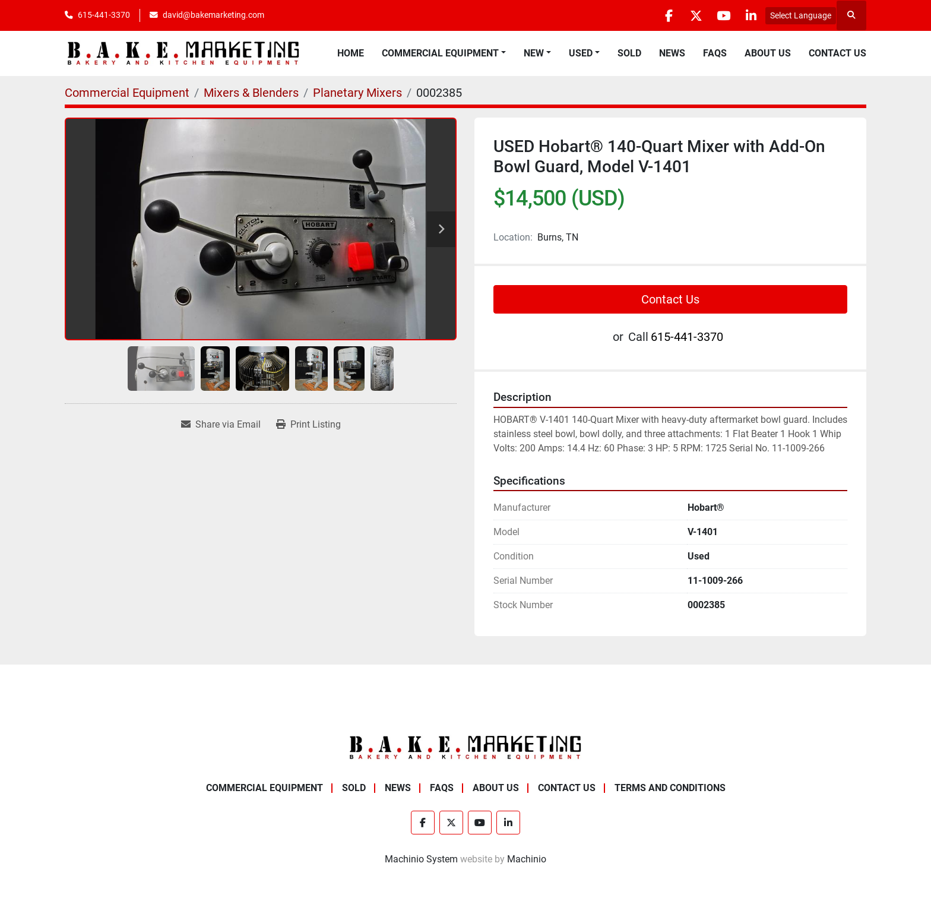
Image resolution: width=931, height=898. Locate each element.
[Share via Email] (220, 424)
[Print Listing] (308, 424)
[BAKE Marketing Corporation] (465, 747)
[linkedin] (750, 15)
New (534, 53)
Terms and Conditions (670, 787)
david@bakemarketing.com (213, 15)
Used (581, 53)
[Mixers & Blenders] (251, 93)
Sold (629, 53)
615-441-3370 (104, 15)
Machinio (526, 859)
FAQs (715, 53)
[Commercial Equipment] (127, 93)
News (672, 53)
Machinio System (421, 859)
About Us (768, 53)
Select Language (800, 15)
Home (350, 53)
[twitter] (689, 15)
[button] (444, 53)
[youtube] (719, 15)
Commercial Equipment (440, 53)
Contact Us (837, 53)
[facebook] (659, 15)
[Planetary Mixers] (357, 93)
